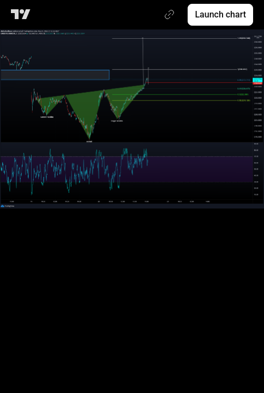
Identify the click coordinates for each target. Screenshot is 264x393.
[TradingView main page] (22, 14)
